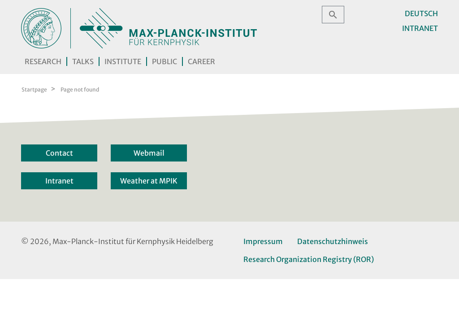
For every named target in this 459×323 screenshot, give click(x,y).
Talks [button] (83, 61)
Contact (59, 152)
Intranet (420, 28)
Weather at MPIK (149, 180)
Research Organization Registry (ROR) (308, 259)
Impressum (263, 241)
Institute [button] (122, 61)
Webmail (149, 152)
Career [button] (201, 61)
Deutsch (421, 13)
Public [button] (164, 61)
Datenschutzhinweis (332, 241)
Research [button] (43, 61)
